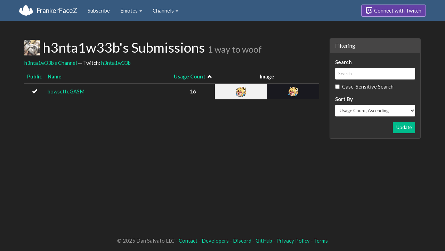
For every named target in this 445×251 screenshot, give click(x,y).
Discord (242, 240)
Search (343, 62)
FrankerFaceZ (57, 10)
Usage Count (189, 76)
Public (34, 76)
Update (404, 127)
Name (55, 76)
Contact (188, 240)
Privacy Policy (293, 240)
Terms (321, 240)
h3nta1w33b (116, 63)
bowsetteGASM (66, 91)
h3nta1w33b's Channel (50, 63)
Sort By (344, 99)
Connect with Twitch (393, 10)
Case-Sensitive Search (364, 86)
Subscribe (99, 10)
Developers (215, 240)
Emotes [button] (131, 10)
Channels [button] (165, 10)
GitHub (264, 240)
